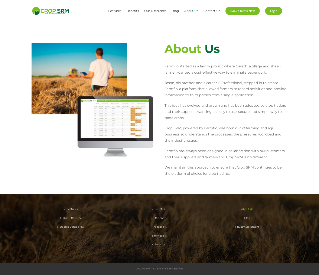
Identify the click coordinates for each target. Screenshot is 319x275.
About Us (247, 209)
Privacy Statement (247, 226)
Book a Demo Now (72, 226)
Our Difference (72, 218)
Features (72, 209)
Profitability (159, 235)
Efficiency (159, 218)
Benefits (159, 209)
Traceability (159, 226)
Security (159, 244)
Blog (247, 218)
